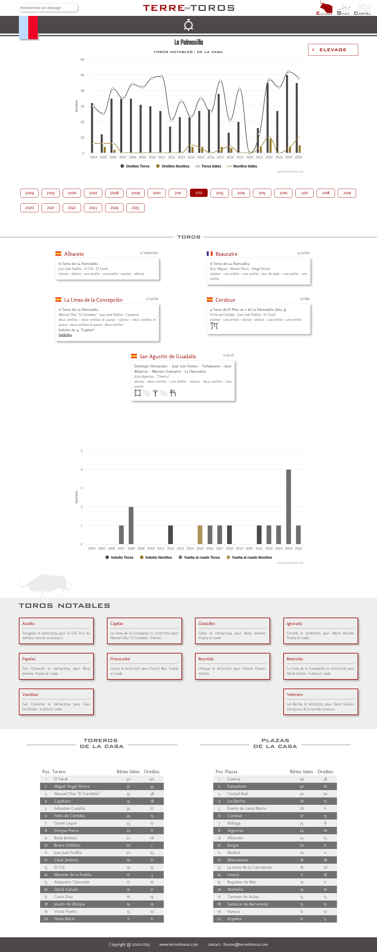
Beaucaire (226, 254)
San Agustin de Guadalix (168, 356)
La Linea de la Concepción (93, 300)
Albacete (74, 254)
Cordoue (225, 300)
